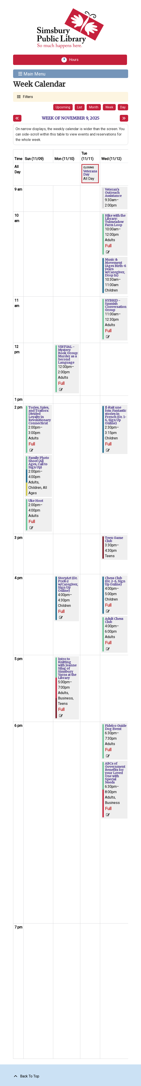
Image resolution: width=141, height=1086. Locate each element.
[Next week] (124, 118)
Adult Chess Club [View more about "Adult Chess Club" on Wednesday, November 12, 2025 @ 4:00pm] (114, 620)
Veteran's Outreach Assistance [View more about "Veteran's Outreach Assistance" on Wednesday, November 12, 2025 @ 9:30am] (113, 192)
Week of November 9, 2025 (70, 118)
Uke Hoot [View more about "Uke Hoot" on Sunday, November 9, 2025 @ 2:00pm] (35, 500)
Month (93, 107)
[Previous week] (17, 118)
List (79, 107)
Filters (27, 96)
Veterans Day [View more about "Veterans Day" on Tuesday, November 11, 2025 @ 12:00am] (90, 173)
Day (123, 107)
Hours (75, 59)
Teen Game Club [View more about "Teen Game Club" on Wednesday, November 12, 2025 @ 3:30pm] (114, 539)
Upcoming (63, 107)
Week (109, 107)
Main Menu (31, 74)
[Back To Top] (70, 1076)
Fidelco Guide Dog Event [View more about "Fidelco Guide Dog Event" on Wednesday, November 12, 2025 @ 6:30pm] (115, 727)
